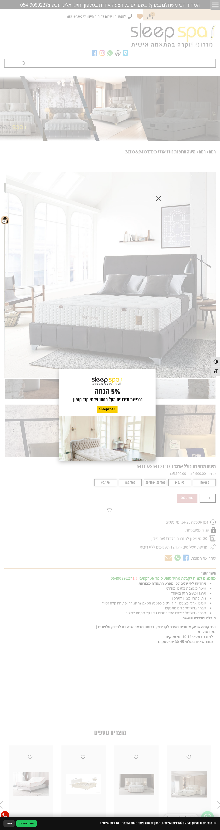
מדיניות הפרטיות (109, 823)
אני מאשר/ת (26, 823)
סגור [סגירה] (9, 823)
